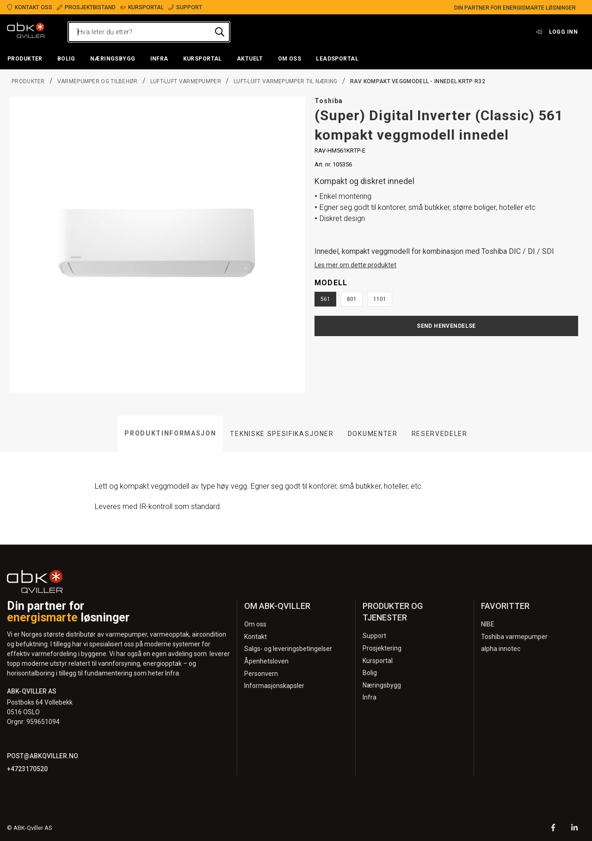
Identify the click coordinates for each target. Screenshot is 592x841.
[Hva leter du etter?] (149, 32)
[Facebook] (553, 828)
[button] (25, 59)
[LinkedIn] (574, 828)
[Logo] (26, 32)
